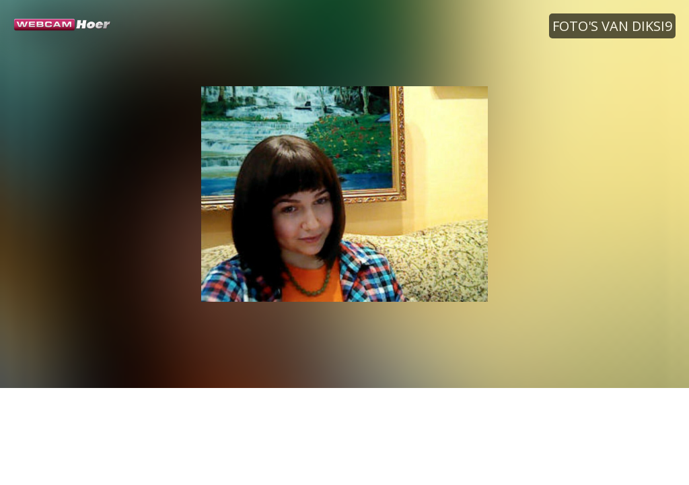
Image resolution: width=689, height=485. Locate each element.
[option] (344, 194)
